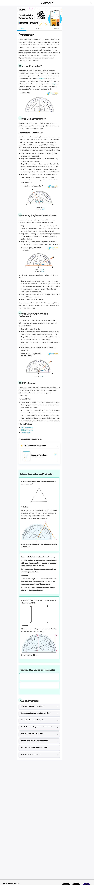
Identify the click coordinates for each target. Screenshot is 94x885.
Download (57, 28)
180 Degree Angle (27, 427)
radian (41, 78)
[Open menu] (91, 2)
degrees (55, 84)
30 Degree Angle (27, 430)
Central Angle (26, 433)
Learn (21, 28)
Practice (38, 28)
